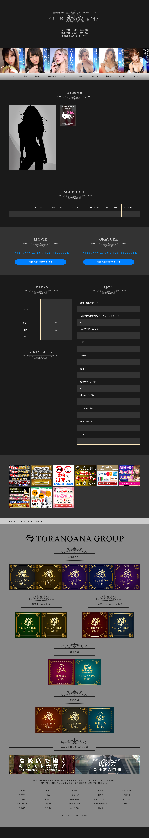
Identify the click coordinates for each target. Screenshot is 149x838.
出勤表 (74, 790)
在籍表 (101, 790)
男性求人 (22, 807)
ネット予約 (74, 807)
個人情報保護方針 (101, 803)
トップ (48, 790)
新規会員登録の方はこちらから (40, 262)
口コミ (101, 807)
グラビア (22, 794)
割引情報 (127, 794)
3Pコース (127, 799)
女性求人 (127, 803)
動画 (48, 794)
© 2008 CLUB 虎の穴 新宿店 (74, 815)
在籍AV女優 (126, 790)
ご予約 (22, 799)
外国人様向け (22, 803)
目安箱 (48, 803)
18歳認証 (22, 790)
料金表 (101, 794)
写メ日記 (48, 807)
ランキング (74, 794)
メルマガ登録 (74, 799)
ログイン (48, 799)
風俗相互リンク (74, 803)
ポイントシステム (100, 799)
